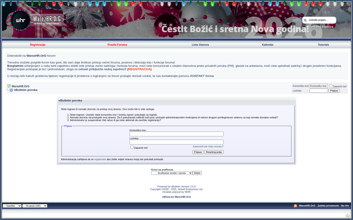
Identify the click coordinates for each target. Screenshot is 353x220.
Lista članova (200, 44)
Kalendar (268, 44)
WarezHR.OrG (20, 86)
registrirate (100, 159)
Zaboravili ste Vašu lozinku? (208, 146)
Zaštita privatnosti (328, 205)
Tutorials (323, 44)
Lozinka (297, 90)
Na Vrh (345, 205)
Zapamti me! (338, 86)
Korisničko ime (301, 86)
